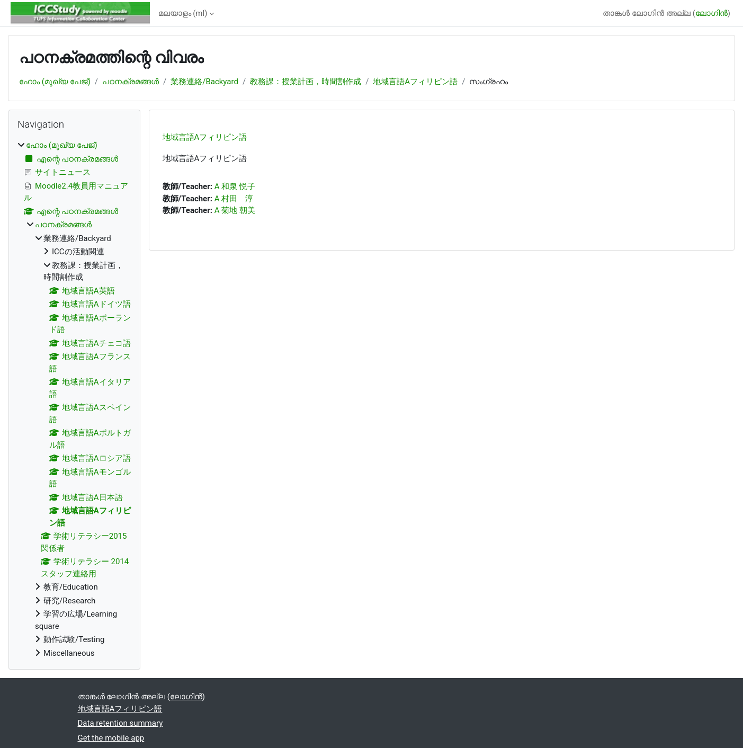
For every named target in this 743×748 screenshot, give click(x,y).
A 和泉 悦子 (234, 186)
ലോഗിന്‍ (711, 13)
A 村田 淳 (234, 198)
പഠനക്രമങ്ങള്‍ (130, 81)
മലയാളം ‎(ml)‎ (183, 13)
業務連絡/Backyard (204, 81)
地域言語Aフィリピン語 (415, 81)
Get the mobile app (111, 738)
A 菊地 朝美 (234, 210)
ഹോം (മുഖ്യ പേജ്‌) (55, 81)
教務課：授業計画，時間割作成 (305, 81)
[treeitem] (74, 399)
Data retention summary (120, 723)
